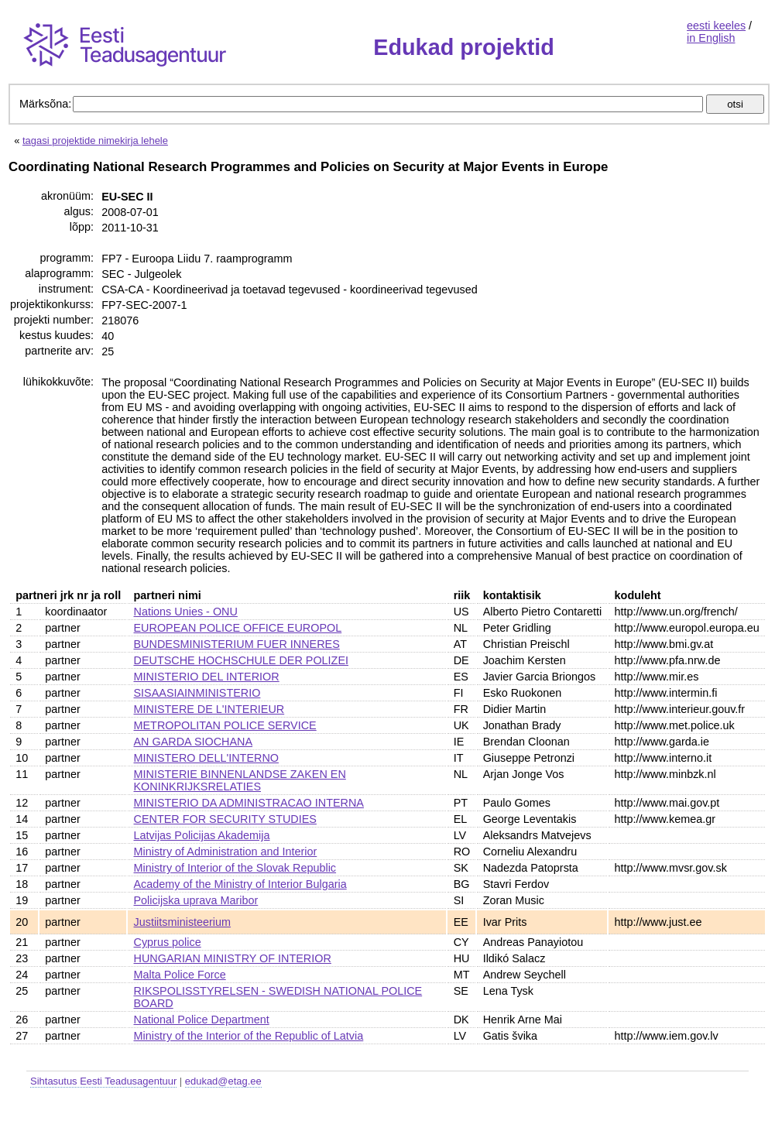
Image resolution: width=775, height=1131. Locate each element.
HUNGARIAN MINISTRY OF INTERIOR (232, 958)
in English (711, 38)
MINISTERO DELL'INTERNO (206, 758)
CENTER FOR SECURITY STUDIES (225, 819)
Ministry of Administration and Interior (225, 851)
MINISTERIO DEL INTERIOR (206, 676)
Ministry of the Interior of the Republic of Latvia (249, 1036)
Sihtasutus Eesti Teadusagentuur (103, 1081)
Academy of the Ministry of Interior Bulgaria (240, 884)
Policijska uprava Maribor (196, 900)
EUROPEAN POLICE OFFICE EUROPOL (238, 628)
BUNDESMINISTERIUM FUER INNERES (237, 644)
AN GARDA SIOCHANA (193, 741)
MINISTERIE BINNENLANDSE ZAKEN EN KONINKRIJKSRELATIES (240, 780)
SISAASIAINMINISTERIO (197, 693)
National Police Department (201, 1019)
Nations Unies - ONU (186, 611)
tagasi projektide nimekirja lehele (95, 140)
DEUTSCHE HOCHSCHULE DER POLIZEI (241, 660)
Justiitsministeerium (182, 922)
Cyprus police (167, 942)
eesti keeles (716, 25)
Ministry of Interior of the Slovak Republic (235, 868)
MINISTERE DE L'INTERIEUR (209, 709)
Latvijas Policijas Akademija (202, 835)
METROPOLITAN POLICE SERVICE (225, 725)
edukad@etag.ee (223, 1081)
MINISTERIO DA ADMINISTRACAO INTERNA (249, 803)
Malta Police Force (180, 974)
